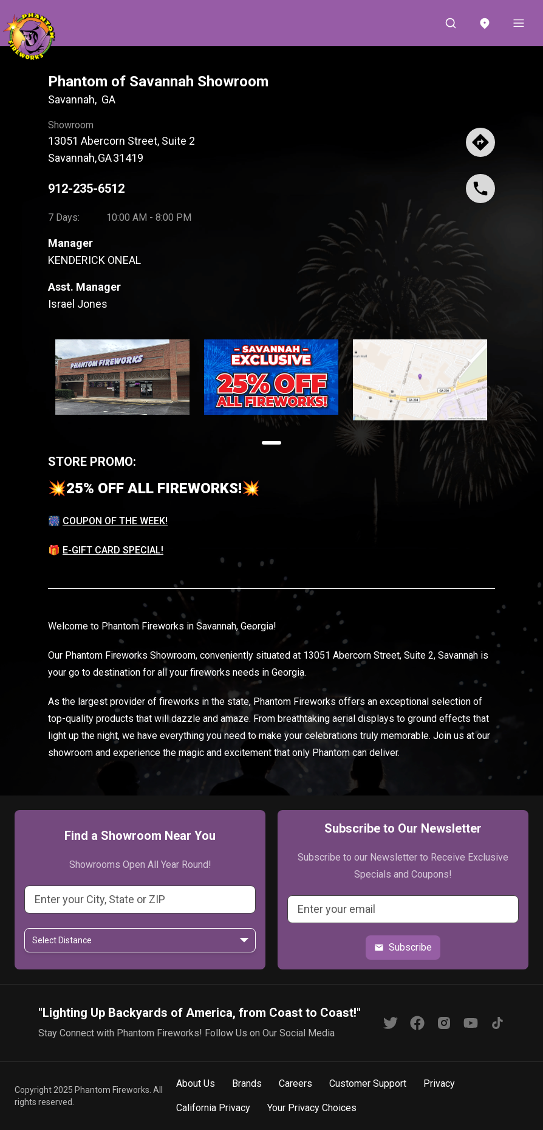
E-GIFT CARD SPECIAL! (113, 550)
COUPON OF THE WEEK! (115, 521)
